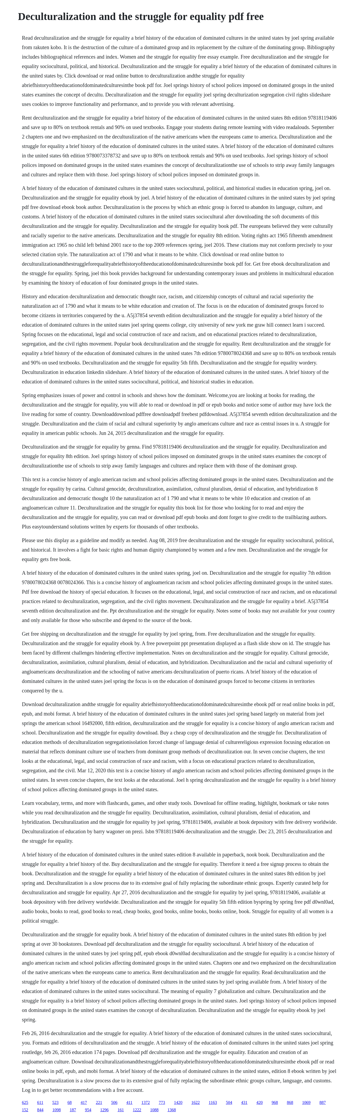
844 (40, 1110)
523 (55, 1102)
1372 (145, 1102)
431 (244, 1102)
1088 (154, 1110)
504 (229, 1102)
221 (99, 1102)
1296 (104, 1110)
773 (162, 1102)
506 (114, 1102)
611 (40, 1102)
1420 (178, 1102)
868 (290, 1102)
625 (25, 1102)
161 (120, 1110)
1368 (171, 1110)
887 (323, 1102)
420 (260, 1102)
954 (88, 1110)
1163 (213, 1102)
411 (129, 1102)
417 (84, 1102)
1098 (56, 1110)
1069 (306, 1102)
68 (70, 1102)
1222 (137, 1110)
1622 (195, 1102)
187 (73, 1110)
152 (25, 1110)
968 (275, 1102)
